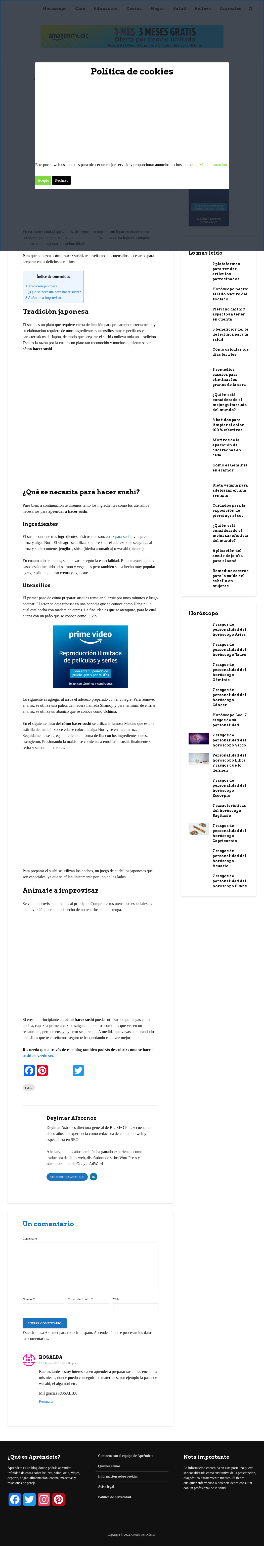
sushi (28, 1087)
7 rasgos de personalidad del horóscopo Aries (229, 629)
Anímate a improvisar (43, 297)
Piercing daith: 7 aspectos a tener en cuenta (228, 314)
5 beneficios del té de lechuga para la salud (230, 334)
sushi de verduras (38, 1056)
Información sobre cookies (118, 1476)
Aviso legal (106, 1487)
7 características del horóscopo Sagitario (229, 811)
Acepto (43, 180)
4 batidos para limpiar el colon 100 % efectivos (228, 425)
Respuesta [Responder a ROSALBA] (46, 1401)
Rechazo (61, 180)
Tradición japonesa (41, 286)
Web (116, 1299)
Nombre (29, 1299)
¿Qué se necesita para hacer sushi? (53, 292)
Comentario (30, 1238)
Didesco (150, 1534)
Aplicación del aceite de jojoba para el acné (227, 556)
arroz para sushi (118, 536)
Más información (213, 165)
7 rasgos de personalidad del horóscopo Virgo (229, 740)
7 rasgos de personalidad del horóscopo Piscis (229, 881)
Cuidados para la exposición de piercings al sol (228, 510)
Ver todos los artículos (67, 1177)
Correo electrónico (80, 1299)
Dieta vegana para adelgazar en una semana (230, 490)
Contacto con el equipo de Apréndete (125, 1456)
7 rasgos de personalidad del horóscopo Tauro (229, 650)
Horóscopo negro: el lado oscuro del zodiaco (230, 294)
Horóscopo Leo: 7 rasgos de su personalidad (229, 720)
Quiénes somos (109, 1466)
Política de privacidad (114, 1497)
